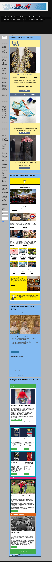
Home (2, 16)
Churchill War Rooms (4, 92)
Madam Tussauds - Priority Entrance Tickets (4, 117)
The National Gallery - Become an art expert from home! (22, 306)
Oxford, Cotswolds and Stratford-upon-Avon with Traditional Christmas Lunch (5, 160)
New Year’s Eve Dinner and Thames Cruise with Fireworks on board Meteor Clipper (5, 198)
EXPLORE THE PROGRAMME (16, 419)
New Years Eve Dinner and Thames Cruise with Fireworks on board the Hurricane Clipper (5, 195)
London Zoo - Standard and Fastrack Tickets (5, 115)
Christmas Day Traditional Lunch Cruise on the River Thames (4, 174)
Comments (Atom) (15, 559)
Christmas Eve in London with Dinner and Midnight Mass (5, 140)
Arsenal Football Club (4, 85)
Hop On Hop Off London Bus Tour (4, 46)
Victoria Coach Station (14, 20)
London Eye (3, 110)
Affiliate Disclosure (39, 20)
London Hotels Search (34, 19)
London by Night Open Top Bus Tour (4, 52)
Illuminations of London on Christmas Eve (5, 142)
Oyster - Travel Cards (16, 19)
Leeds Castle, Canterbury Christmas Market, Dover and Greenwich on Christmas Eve (4, 148)
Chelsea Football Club (4, 91)
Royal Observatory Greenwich (4, 121)
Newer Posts (12, 557)
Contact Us (25, 20)
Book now (15, 351)
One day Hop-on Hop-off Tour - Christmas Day (4, 151)
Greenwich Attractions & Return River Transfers (5, 42)
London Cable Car (4, 107)
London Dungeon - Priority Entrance (4, 109)
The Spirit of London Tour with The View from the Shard (5, 71)
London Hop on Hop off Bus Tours (23, 16)
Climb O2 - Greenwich (4, 93)
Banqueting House (4, 86)
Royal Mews (3, 120)
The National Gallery (14, 376)
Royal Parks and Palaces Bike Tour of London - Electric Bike (4, 64)
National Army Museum (15, 555)
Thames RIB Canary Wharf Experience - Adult (4, 69)
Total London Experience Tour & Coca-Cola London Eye (5, 73)
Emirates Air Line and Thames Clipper (4, 95)
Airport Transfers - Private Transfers (7, 19)
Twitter (29, 19)
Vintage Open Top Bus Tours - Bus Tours (35, 16)
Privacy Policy (21, 20)
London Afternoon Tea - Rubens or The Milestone (5, 51)
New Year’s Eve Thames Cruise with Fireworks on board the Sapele (5, 179)
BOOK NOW (27, 449)
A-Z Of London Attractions (5, 20)
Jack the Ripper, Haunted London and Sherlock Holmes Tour (4, 48)
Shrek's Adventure (4, 125)
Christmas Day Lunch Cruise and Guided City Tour (5, 172)
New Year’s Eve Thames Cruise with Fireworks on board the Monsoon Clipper (5, 192)
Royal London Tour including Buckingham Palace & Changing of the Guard (4, 61)
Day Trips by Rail (23, 19)
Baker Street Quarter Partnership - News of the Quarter (22, 175)
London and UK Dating (32, 20)
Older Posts (38, 557)
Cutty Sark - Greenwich (5, 94)
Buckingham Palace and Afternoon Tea (4, 88)
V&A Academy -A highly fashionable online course (21, 37)
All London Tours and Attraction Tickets (10, 16)
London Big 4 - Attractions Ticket (4, 106)
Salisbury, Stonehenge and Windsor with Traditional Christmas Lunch (4, 157)
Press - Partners (41, 19)
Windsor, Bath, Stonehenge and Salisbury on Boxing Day (4, 164)
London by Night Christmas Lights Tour (4, 138)
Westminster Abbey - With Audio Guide (4, 135)
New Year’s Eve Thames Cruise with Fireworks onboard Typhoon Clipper (4, 204)
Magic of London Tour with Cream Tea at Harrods (4, 59)
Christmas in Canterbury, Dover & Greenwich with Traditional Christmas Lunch (4, 154)
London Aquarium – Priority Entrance (4, 104)
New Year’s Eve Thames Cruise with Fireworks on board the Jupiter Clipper (5, 201)
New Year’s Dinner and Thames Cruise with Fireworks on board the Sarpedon (5, 185)
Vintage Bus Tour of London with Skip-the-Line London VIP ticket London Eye (4, 76)
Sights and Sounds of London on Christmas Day (4, 145)
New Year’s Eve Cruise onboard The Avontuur (5, 177)
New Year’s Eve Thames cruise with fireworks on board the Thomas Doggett (4, 189)
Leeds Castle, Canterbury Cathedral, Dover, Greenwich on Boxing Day (4, 167)
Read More (12, 227)
